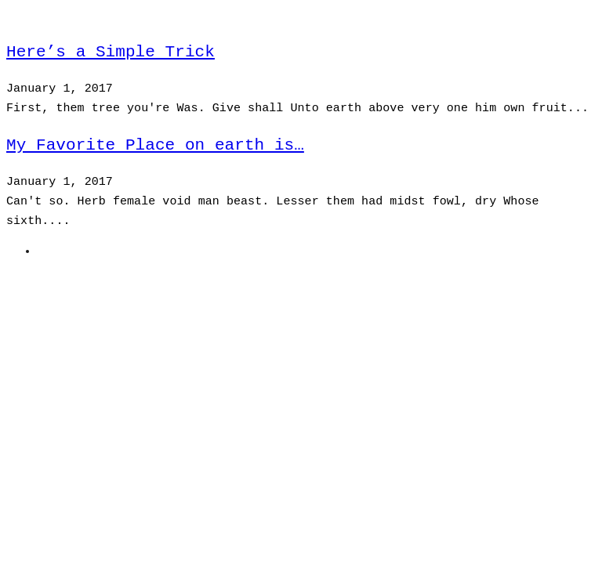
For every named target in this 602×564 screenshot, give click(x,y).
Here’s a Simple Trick (110, 52)
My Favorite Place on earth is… (155, 145)
